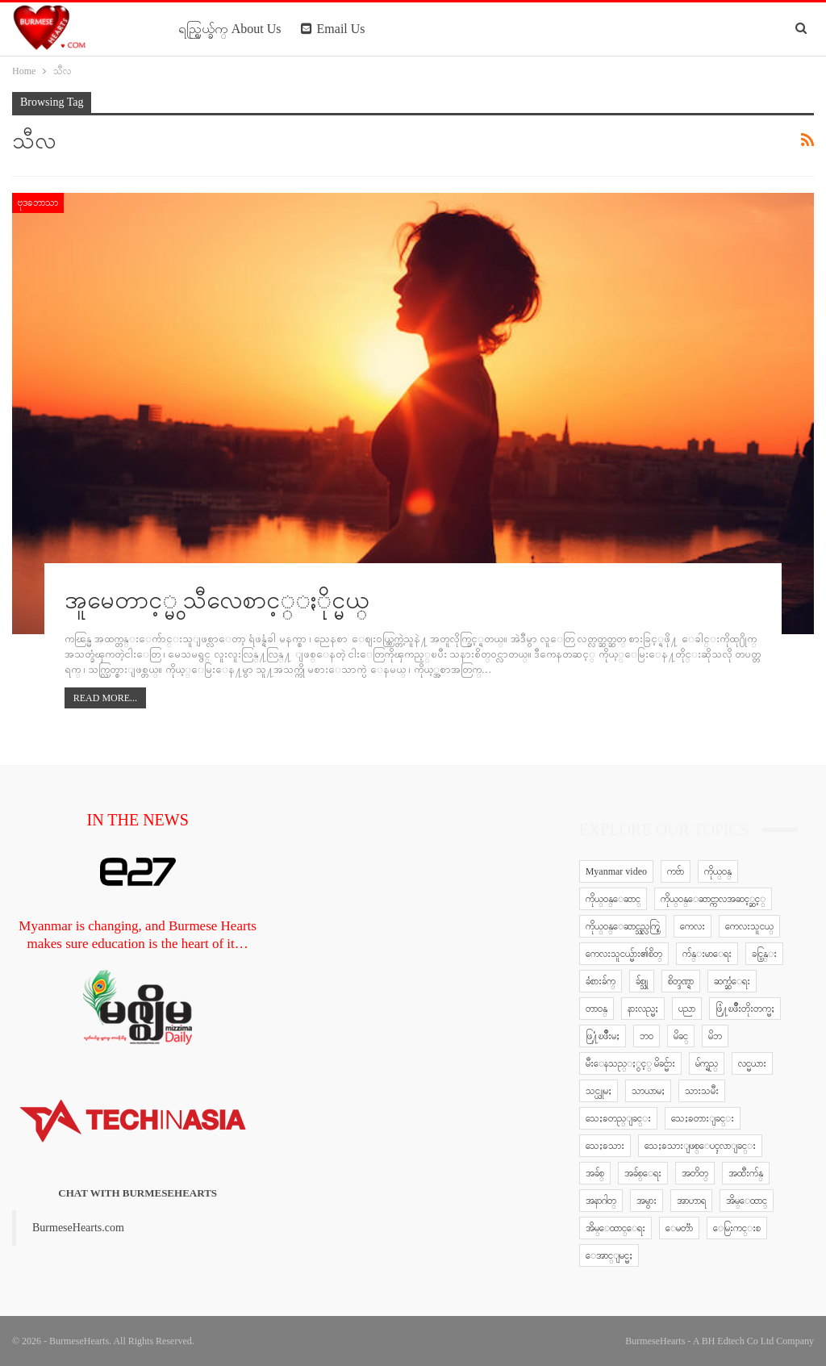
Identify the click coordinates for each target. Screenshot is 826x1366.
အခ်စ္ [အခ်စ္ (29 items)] (595, 1173)
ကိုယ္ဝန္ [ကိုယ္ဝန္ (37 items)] (718, 871)
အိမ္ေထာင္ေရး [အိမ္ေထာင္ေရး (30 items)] (615, 1228)
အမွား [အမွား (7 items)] (646, 1200)
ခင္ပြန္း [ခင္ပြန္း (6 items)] (764, 953)
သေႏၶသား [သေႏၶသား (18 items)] (605, 1145)
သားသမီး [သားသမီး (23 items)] (702, 1091)
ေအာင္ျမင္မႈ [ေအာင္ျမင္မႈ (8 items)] (609, 1255)
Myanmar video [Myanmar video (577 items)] (616, 871)
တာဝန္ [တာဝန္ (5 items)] (596, 1008)
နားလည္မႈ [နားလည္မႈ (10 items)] (643, 1008)
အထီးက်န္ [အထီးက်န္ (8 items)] (745, 1173)
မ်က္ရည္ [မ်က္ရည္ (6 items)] (706, 1063)
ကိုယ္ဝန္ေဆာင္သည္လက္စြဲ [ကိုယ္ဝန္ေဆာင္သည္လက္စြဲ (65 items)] (623, 926)
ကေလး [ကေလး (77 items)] (692, 926)
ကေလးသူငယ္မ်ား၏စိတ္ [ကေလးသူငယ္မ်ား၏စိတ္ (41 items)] (624, 953)
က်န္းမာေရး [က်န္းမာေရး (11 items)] (707, 953)
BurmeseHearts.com (78, 1228)
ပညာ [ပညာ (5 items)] (686, 1008)
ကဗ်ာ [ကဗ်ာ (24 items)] (675, 871)
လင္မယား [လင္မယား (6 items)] (752, 1063)
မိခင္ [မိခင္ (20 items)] (681, 1036)
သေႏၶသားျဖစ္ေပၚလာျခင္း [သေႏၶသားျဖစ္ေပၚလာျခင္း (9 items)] (700, 1145)
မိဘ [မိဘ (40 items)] (715, 1036)
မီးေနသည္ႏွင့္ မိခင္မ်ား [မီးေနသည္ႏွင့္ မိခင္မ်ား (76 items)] (630, 1063)
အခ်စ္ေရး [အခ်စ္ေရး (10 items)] (642, 1173)
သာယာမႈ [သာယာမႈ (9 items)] (648, 1091)
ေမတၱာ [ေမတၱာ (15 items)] (679, 1228)
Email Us (333, 29)
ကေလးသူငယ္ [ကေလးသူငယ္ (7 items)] (749, 926)
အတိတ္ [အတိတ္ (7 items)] (695, 1173)
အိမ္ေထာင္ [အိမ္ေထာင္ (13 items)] (746, 1200)
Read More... (105, 698)
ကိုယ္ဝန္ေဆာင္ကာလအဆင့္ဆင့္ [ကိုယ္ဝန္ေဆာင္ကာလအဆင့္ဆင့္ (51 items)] (713, 898)
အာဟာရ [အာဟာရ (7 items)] (691, 1200)
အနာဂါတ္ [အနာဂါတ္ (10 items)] (601, 1200)
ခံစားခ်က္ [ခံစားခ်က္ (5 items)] (600, 981)
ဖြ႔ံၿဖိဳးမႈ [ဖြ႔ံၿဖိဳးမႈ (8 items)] (603, 1036)
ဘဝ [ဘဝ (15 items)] (646, 1036)
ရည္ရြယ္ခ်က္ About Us (230, 29)
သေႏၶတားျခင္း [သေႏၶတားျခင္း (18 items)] (702, 1118)
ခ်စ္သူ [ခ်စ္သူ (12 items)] (642, 981)
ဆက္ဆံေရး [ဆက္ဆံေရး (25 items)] (732, 981)
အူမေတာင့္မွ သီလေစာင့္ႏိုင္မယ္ (217, 600)
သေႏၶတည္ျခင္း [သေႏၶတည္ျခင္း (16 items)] (618, 1118)
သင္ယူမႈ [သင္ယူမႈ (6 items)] (598, 1091)
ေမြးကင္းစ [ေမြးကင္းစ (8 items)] (737, 1228)
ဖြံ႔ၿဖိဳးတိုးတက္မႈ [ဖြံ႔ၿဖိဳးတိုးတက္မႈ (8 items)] (744, 1008)
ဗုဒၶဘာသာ (38, 202)
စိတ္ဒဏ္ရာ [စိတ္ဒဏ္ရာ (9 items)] (681, 981)
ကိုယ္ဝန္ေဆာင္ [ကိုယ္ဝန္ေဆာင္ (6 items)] (613, 898)
